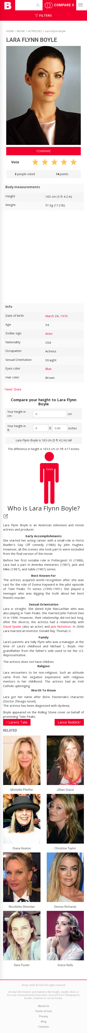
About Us (43, 1006)
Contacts (43, 1026)
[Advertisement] (43, 256)
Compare (59, 5)
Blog (43, 1021)
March (49, 316)
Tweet (8, 389)
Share (17, 389)
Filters (43, 15)
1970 (64, 316)
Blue (48, 369)
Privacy (43, 1016)
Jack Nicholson (61, 626)
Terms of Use (43, 1011)
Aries (49, 333)
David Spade (12, 626)
